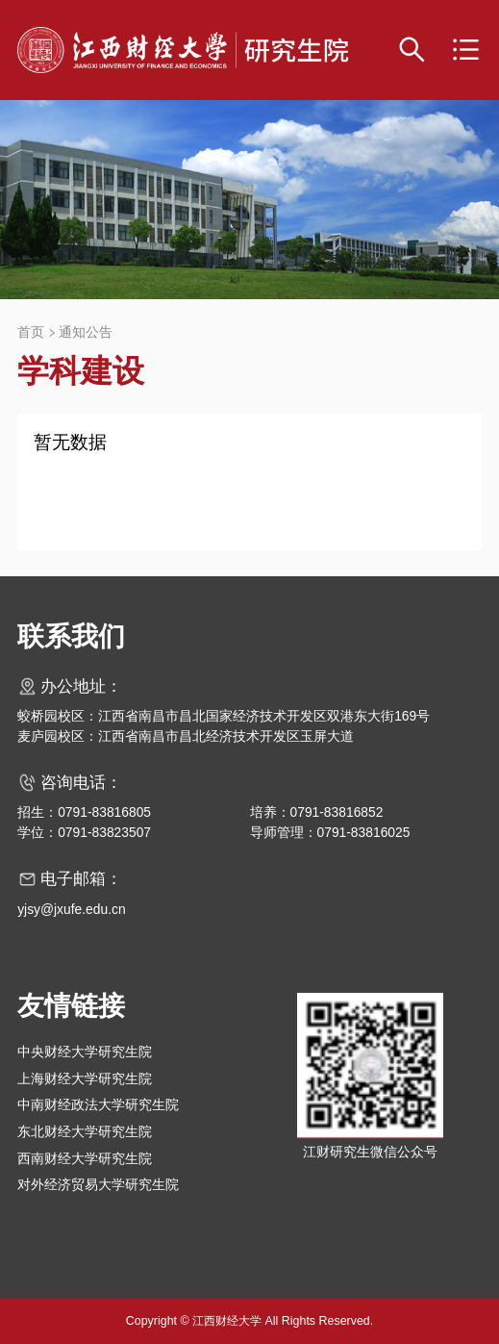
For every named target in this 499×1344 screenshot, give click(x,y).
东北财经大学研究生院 (84, 1131)
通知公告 (85, 333)
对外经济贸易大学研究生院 (98, 1184)
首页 (30, 333)
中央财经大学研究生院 (84, 1051)
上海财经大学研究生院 (84, 1078)
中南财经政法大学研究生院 (98, 1104)
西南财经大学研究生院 (84, 1158)
